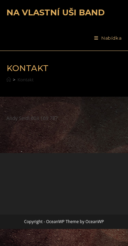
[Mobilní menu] (108, 38)
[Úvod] (8, 80)
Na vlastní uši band (55, 12)
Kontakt (25, 80)
